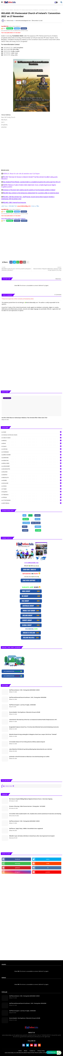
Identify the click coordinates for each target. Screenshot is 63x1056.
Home (3, 10)
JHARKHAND (32, 457)
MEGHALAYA (32, 477)
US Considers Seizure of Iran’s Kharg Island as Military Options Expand (27, 741)
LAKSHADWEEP (32, 466)
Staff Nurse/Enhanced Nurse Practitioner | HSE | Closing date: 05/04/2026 (27, 697)
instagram (17, 872)
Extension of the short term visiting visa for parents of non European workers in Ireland (29, 190)
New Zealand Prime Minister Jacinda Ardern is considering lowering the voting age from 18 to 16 (31, 182)
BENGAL (32, 440)
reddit (47, 863)
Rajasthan (32, 491)
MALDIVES (32, 472)
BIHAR (32, 443)
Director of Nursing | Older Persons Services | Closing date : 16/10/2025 (27, 806)
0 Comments (57, 294)
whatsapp (17, 863)
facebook (17, 859)
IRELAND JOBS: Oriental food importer (14, 202)
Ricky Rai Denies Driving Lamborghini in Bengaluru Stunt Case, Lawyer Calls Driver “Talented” (33, 734)
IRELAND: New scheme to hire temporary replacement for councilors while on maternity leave (31, 193)
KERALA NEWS (32, 463)
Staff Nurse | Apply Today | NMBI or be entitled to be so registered (26, 828)
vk (47, 868)
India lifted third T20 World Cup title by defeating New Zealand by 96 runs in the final (30, 749)
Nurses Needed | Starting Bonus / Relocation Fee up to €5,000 (24, 712)
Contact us (32, 1050)
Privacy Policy (41, 1050)
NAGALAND (32, 483)
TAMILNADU (32, 494)
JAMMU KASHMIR (32, 454)
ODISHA (32, 486)
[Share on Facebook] (9, 28)
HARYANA (32, 449)
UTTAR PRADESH (32, 500)
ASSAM (32, 432)
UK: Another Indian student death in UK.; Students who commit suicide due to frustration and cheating (35, 813)
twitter (48, 859)
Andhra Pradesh (32, 437)
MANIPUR (32, 474)
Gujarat (32, 446)
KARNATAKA (32, 460)
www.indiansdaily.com (7, 218)
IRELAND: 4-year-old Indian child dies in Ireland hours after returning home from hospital (32, 836)
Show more (58, 278)
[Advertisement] (31, 370)
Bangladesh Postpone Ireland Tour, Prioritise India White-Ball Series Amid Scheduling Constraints (34, 727)
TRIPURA (32, 497)
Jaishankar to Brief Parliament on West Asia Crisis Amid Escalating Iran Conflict (29, 756)
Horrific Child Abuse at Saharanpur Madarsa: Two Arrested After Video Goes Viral (24, 417)
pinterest (17, 868)
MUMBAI (32, 480)
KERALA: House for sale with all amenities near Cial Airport (21, 173)
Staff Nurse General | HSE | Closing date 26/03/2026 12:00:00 (24, 690)
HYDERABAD (32, 452)
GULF (30, 515)
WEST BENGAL (32, 503)
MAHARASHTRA (32, 469)
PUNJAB (32, 489)
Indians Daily (8, 786)
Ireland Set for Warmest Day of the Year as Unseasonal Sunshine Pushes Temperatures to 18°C (33, 719)
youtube (48, 872)
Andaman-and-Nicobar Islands (32, 435)
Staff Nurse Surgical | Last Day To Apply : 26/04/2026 (22, 705)
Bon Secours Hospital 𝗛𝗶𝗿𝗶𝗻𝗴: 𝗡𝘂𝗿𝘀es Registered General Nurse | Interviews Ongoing (30, 799)
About (25, 1050)
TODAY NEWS (9, 10)
